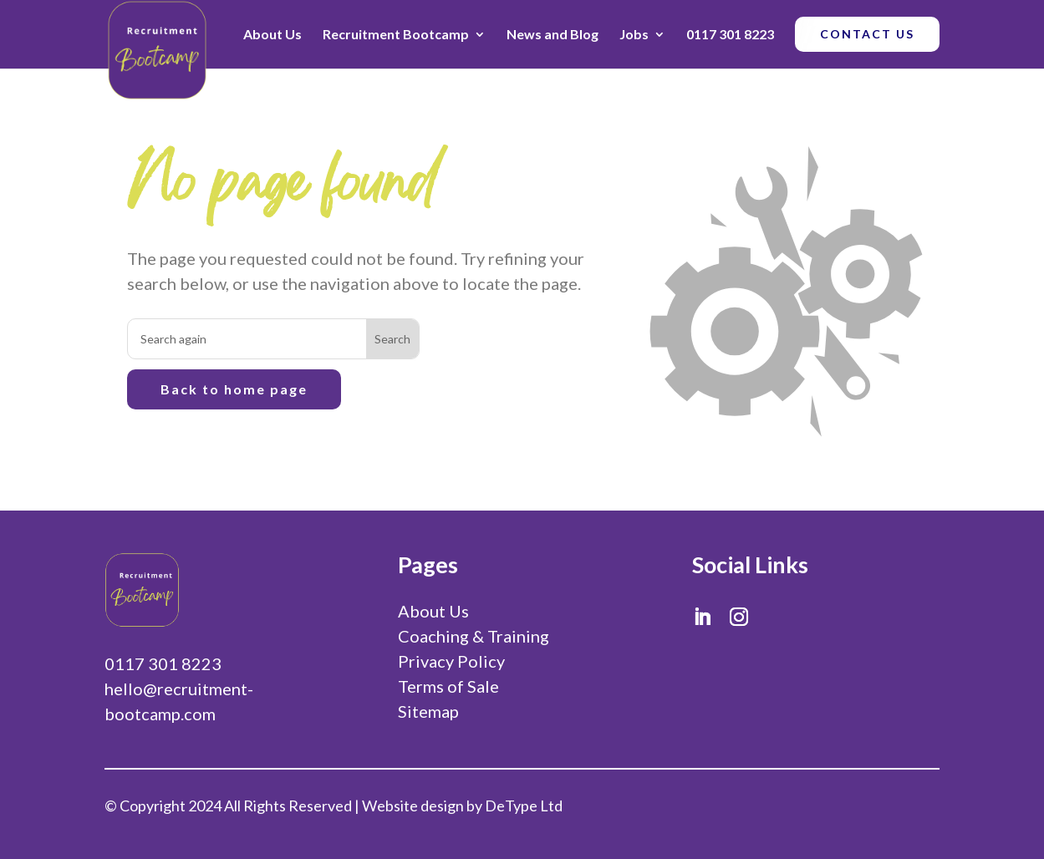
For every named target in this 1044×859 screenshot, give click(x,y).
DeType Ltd (524, 805)
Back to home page (234, 389)
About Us (272, 34)
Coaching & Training (473, 636)
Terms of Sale (448, 686)
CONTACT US (867, 34)
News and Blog (552, 34)
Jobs (634, 34)
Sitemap (428, 711)
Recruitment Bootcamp (396, 34)
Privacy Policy (451, 661)
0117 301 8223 (730, 34)
